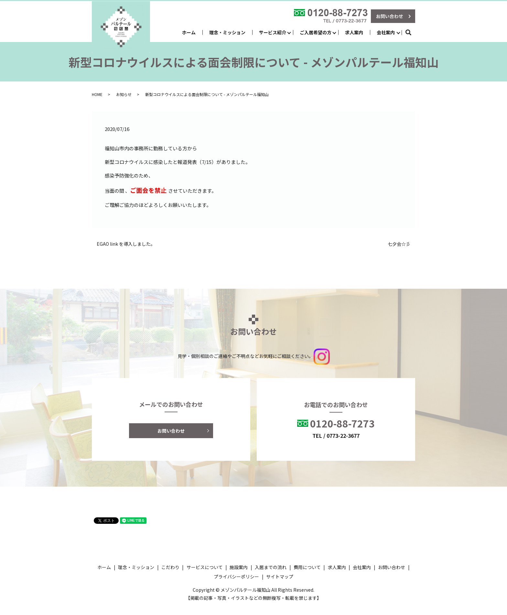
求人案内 (354, 32)
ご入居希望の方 (315, 32)
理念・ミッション (227, 32)
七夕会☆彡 (399, 244)
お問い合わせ (171, 430)
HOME (97, 94)
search (411, 32)
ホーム (189, 32)
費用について (307, 567)
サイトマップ (279, 576)
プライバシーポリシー (236, 576)
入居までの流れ (270, 567)
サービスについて (205, 567)
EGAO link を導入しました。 (126, 244)
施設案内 (239, 567)
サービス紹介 (272, 32)
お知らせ (124, 94)
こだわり (170, 567)
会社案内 (386, 32)
